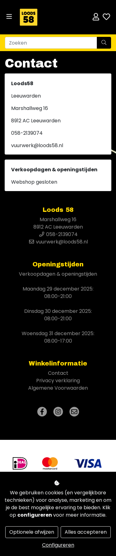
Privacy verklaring (58, 380)
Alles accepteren (86, 532)
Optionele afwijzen (31, 532)
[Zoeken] (51, 43)
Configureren (58, 545)
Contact (58, 373)
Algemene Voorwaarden (58, 388)
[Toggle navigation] (9, 16)
